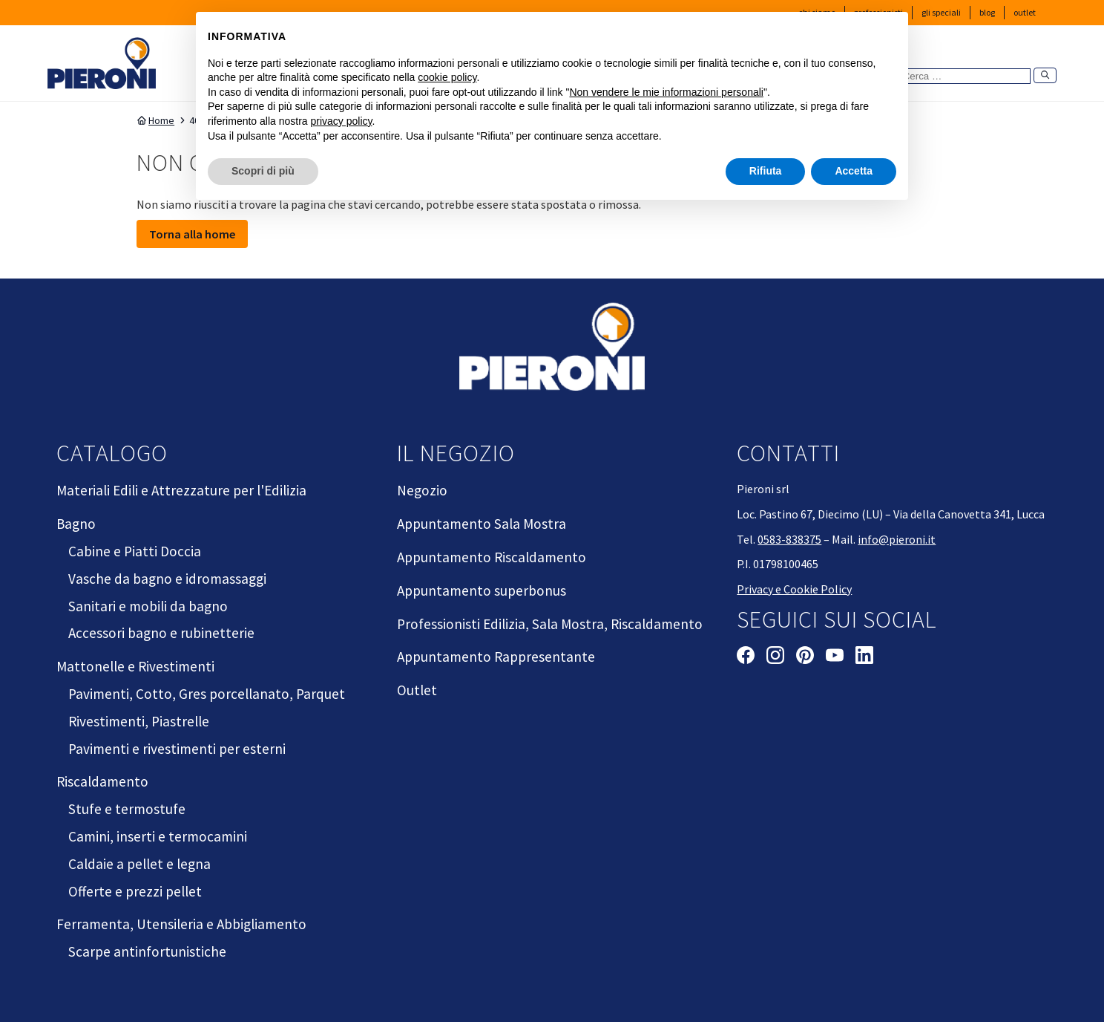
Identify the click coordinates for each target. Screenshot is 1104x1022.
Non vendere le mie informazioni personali (666, 91)
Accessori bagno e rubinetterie (161, 633)
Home (155, 120)
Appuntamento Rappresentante (496, 656)
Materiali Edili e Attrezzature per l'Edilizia (181, 490)
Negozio (422, 490)
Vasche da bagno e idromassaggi (167, 579)
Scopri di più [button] (263, 171)
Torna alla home (192, 234)
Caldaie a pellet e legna (139, 864)
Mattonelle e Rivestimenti (135, 666)
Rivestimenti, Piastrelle (138, 721)
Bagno (76, 524)
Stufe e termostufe (126, 809)
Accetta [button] (854, 171)
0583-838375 (789, 539)
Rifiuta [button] (765, 171)
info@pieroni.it (897, 539)
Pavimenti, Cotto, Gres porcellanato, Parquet (206, 694)
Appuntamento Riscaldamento (491, 557)
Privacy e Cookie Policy (794, 589)
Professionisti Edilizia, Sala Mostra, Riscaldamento (550, 624)
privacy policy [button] (341, 121)
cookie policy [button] (447, 77)
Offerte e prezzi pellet (135, 891)
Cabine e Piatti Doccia (134, 551)
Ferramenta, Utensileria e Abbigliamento (181, 924)
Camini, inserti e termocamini (157, 836)
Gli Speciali (941, 12)
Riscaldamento (102, 781)
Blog (987, 12)
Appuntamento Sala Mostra (481, 524)
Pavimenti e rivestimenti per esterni (177, 749)
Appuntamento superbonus (481, 590)
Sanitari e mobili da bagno (148, 606)
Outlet (1024, 12)
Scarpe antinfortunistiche (147, 951)
